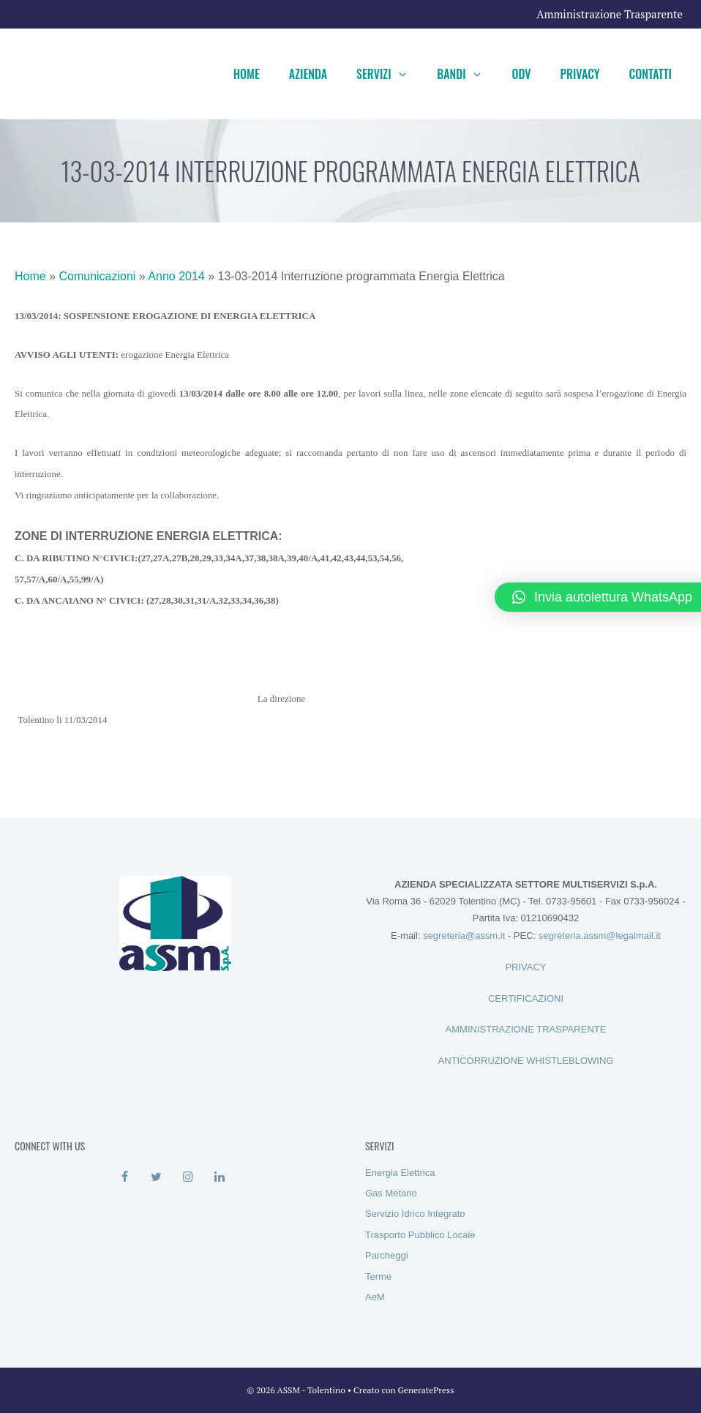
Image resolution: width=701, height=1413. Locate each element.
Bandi (467, 74)
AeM (375, 1297)
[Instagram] (188, 1177)
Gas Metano (391, 1193)
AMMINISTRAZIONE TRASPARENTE (526, 1029)
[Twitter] (156, 1177)
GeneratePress (426, 1389)
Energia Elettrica (400, 1172)
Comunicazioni (97, 276)
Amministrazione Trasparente (609, 14)
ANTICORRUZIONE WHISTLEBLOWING (526, 1060)
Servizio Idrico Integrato (415, 1213)
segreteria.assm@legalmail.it (600, 935)
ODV (521, 74)
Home (246, 74)
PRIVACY (525, 967)
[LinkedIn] (220, 1177)
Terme (378, 1276)
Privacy (580, 74)
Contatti (650, 74)
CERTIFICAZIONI (525, 998)
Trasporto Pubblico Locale (420, 1234)
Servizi (389, 74)
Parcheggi (386, 1255)
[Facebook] (125, 1177)
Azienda (308, 74)
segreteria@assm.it (464, 935)
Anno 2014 (176, 276)
